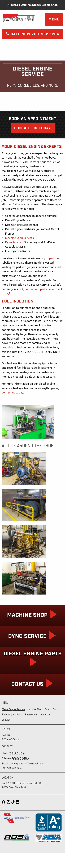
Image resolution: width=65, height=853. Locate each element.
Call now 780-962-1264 (32, 34)
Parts (56, 709)
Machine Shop (35, 709)
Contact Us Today (32, 128)
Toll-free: (15, 758)
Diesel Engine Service (13, 709)
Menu (54, 19)
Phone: (13, 753)
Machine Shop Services (19, 237)
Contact (6, 719)
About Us (45, 714)
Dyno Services (14, 242)
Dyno (47, 709)
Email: (23, 763)
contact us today (12, 392)
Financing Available (12, 714)
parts (52, 258)
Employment (31, 714)
